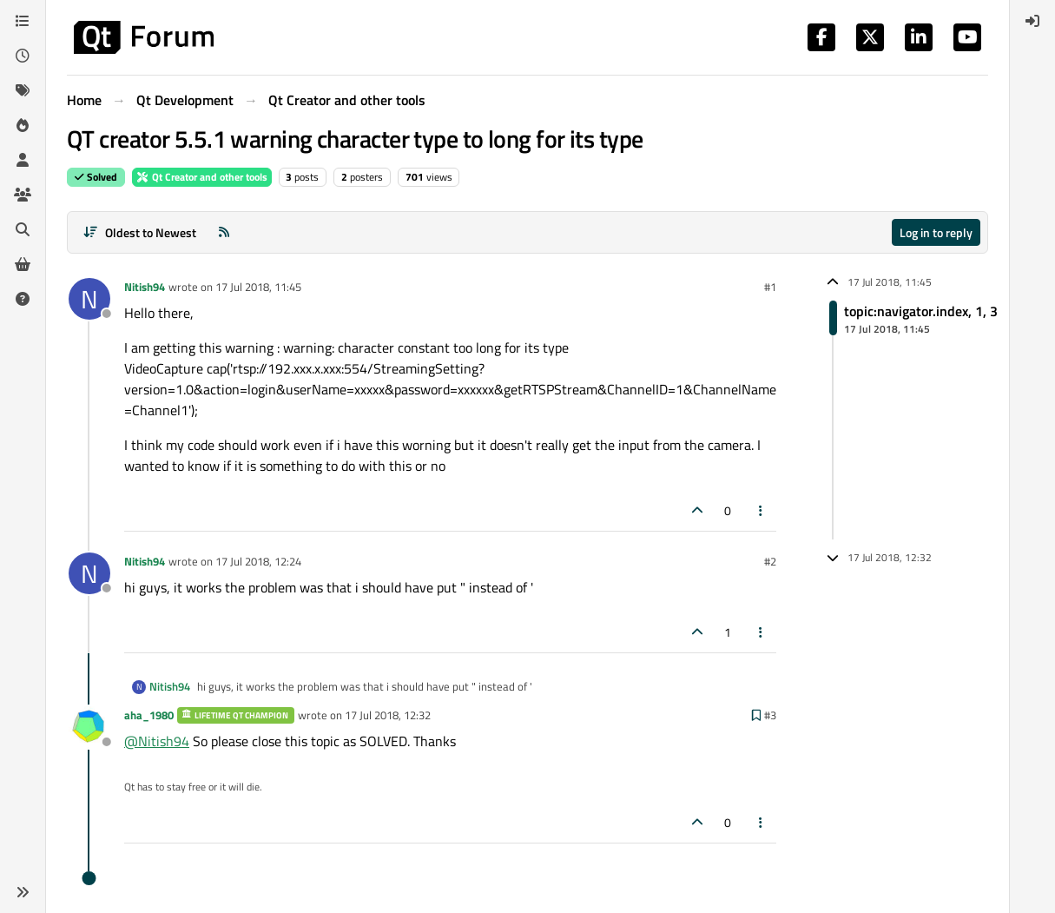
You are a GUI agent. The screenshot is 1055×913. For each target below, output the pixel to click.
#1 (770, 286)
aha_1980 (149, 715)
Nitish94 (144, 286)
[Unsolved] (22, 299)
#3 (770, 715)
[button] (22, 892)
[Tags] (22, 90)
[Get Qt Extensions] (22, 264)
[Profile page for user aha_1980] (89, 727)
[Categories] (22, 21)
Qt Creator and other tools (201, 177)
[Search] (22, 229)
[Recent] (22, 55)
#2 (770, 561)
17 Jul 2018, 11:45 (258, 286)
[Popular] (22, 125)
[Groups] (22, 194)
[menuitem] (1032, 21)
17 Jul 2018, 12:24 (258, 561)
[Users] (22, 160)
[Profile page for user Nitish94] (89, 299)
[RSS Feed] (224, 232)
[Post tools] (761, 510)
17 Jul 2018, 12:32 (388, 715)
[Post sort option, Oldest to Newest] (139, 232)
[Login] (1032, 21)
